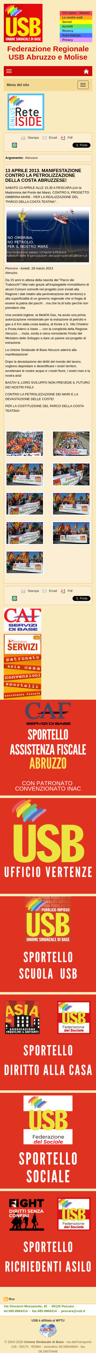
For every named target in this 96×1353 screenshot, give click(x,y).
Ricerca (67, 31)
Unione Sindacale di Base (44, 1342)
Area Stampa (71, 35)
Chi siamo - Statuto (76, 13)
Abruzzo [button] (31, 158)
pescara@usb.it (73, 1311)
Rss (12, 1299)
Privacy (67, 40)
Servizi (67, 22)
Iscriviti (67, 26)
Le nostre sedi (72, 17)
